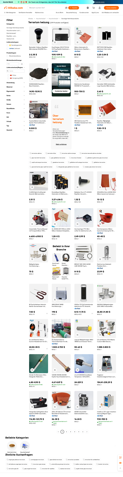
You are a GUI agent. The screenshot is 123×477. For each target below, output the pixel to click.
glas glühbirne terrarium (57, 158)
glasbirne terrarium (57, 162)
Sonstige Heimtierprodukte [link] (70, 18)
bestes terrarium (64, 469)
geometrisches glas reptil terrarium (41, 167)
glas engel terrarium (29, 469)
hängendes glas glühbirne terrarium (67, 167)
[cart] (94, 8)
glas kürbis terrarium (55, 459)
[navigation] (15, 225)
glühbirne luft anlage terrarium (78, 162)
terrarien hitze (51, 153)
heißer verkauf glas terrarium (82, 464)
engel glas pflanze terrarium (16, 459)
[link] (120, 457)
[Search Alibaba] (46, 8)
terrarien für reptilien (47, 469)
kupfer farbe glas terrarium (83, 469)
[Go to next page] (87, 432)
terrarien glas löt (12, 469)
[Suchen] (73, 7)
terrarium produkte (72, 459)
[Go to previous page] (58, 432)
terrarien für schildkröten (91, 459)
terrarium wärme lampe (68, 153)
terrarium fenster (75, 158)
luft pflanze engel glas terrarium (17, 464)
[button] (66, 8)
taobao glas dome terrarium (92, 167)
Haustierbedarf (41, 18)
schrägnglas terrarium (36, 459)
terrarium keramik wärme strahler (90, 153)
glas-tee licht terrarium (37, 158)
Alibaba (30, 18)
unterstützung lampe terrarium (59, 464)
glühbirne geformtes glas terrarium (96, 158)
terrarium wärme (36, 153)
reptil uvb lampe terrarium (38, 162)
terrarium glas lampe (38, 464)
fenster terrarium (102, 464)
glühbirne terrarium (98, 162)
